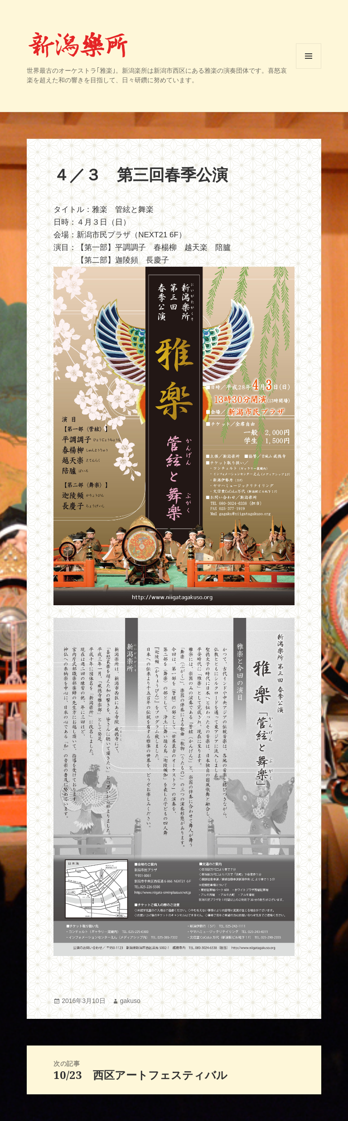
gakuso (130, 1000)
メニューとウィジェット (308, 68)
